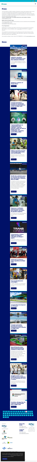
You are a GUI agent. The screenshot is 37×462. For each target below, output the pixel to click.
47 (32, 416)
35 (7, 416)
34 (5, 416)
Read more (14, 67)
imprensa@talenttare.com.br (7, 22)
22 (11, 414)
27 (21, 414)
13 (24, 412)
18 (3, 414)
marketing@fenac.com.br (7, 18)
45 (28, 416)
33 (3, 416)
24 (15, 414)
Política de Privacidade (6, 455)
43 (24, 416)
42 (22, 416)
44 (26, 416)
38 (13, 416)
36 (9, 416)
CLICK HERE (19, 28)
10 (18, 412)
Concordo (5, 458)
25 (17, 414)
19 (5, 414)
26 (19, 414)
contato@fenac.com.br (23, 428)
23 (13, 414)
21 (9, 414)
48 (3, 418)
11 (20, 412)
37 (11, 416)
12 (22, 412)
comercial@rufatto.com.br (24, 434)
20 (7, 414)
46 (30, 416)
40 (18, 416)
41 (20, 416)
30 (28, 414)
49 (5, 418)
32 (32, 414)
